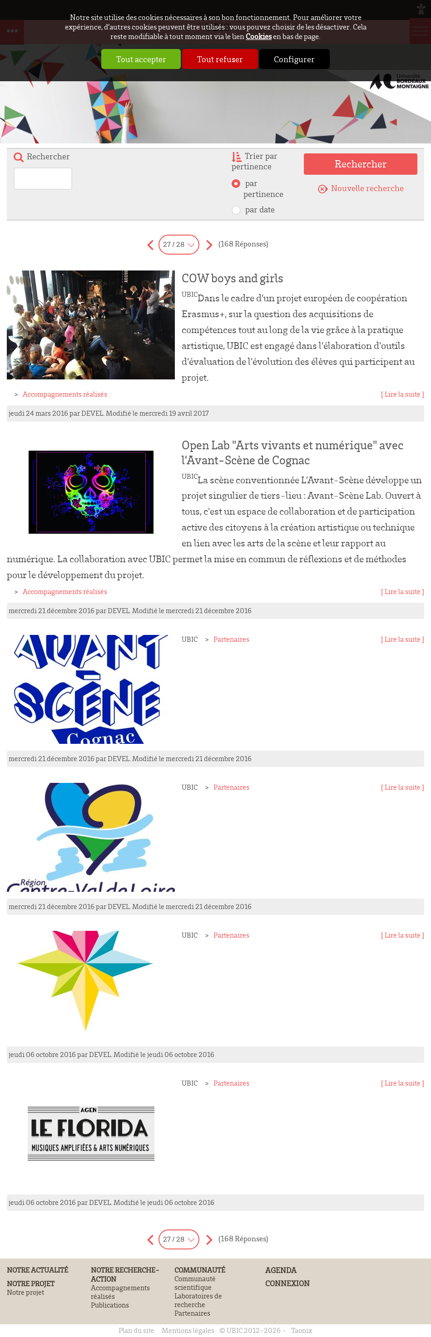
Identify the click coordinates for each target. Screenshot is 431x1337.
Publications (110, 1305)
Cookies (259, 36)
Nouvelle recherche (367, 188)
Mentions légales (188, 1330)
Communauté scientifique (195, 1283)
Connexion (287, 1283)
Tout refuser (220, 59)
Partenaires (231, 639)
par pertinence (263, 188)
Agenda (281, 1270)
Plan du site (136, 1330)
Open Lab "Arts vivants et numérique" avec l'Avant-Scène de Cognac (292, 452)
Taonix (301, 1330)
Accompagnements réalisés (65, 394)
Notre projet (30, 1283)
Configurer (302, 59)
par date (259, 209)
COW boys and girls (232, 277)
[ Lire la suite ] (402, 394)
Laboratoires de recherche (198, 1300)
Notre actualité (37, 1269)
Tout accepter (133, 59)
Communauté (199, 1269)
